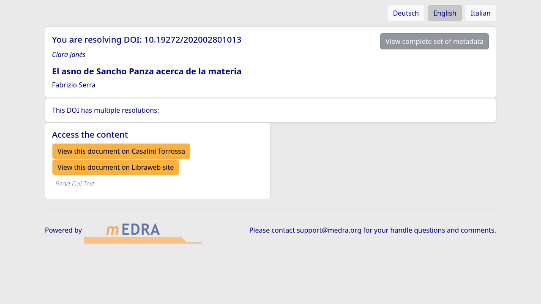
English (444, 13)
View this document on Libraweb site (115, 167)
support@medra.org (329, 230)
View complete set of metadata (434, 41)
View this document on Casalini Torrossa (121, 151)
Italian (481, 13)
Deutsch (406, 13)
